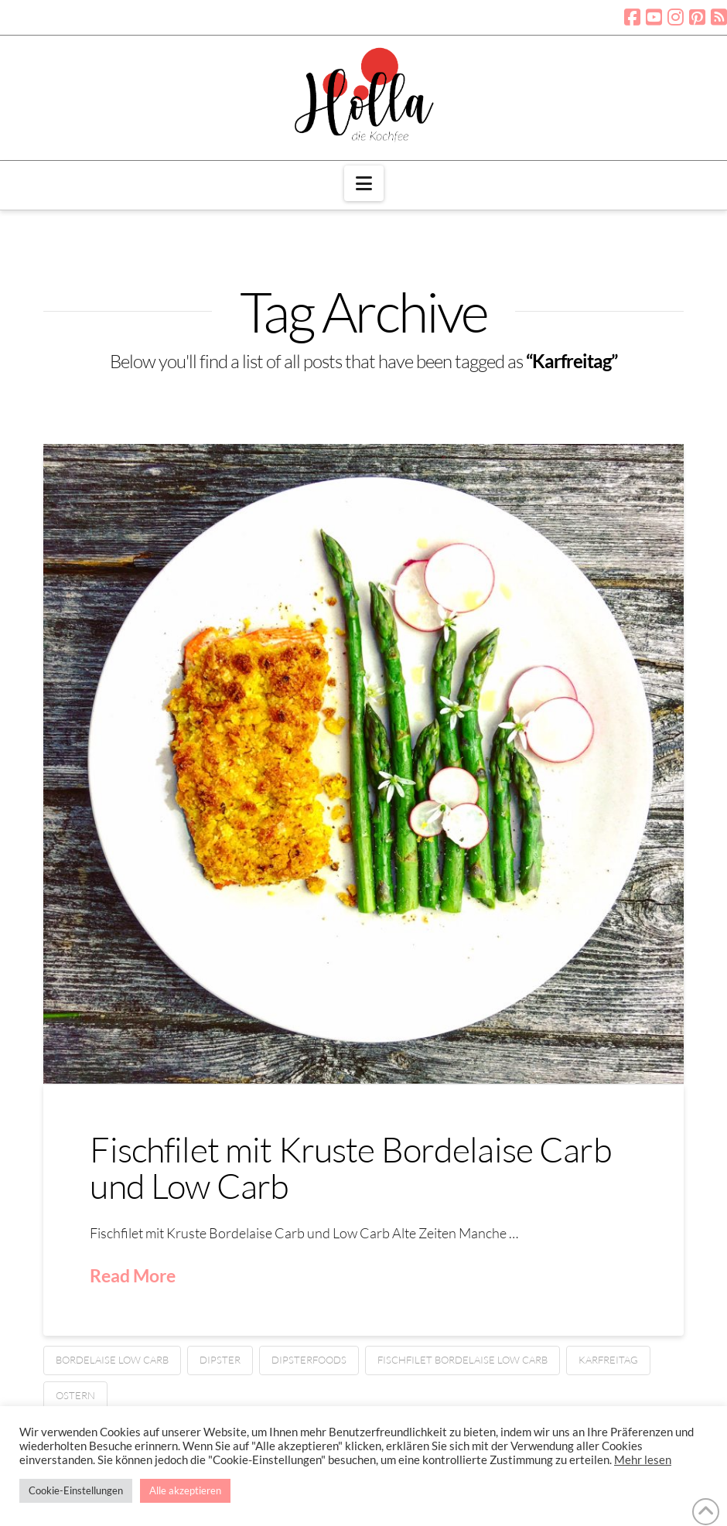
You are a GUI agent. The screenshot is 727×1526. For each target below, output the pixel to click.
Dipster (220, 1360)
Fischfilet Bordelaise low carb (462, 1360)
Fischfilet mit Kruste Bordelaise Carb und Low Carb (350, 1167)
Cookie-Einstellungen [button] (76, 1490)
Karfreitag (608, 1360)
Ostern (75, 1395)
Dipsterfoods (308, 1360)
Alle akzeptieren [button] (185, 1490)
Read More (133, 1275)
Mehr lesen (642, 1459)
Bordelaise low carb (112, 1360)
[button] (364, 183)
